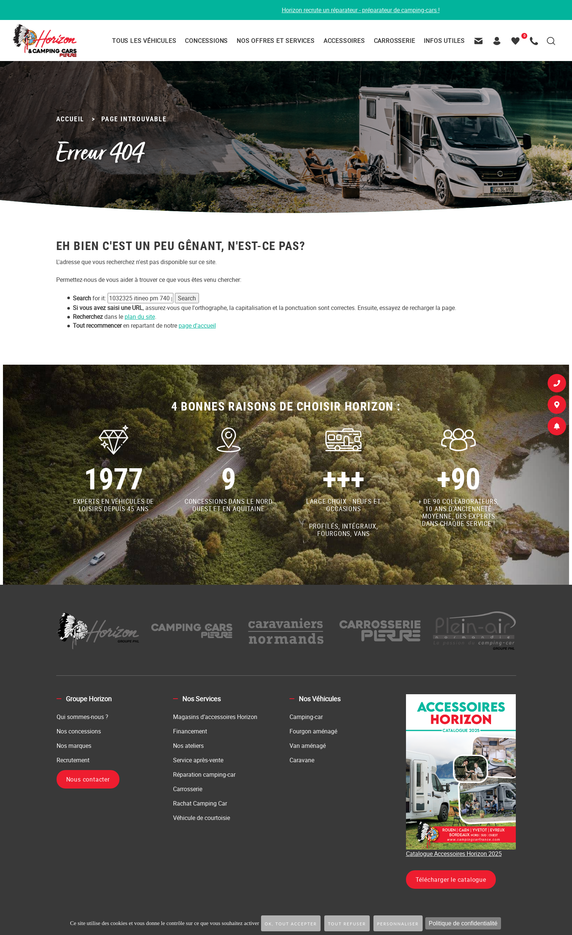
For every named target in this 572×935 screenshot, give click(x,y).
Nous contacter (88, 779)
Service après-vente (198, 760)
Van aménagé (308, 746)
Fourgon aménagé (313, 731)
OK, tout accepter (291, 923)
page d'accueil (197, 325)
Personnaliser (398, 923)
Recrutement (73, 760)
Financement (190, 731)
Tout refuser (347, 923)
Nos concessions (79, 731)
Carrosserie (187, 789)
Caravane (302, 760)
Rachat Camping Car (200, 803)
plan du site (140, 317)
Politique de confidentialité (463, 923)
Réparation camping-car (204, 774)
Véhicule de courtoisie (201, 818)
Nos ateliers (188, 746)
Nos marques (74, 746)
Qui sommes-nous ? (82, 717)
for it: (89, 298)
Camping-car (306, 717)
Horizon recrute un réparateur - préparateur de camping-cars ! (372, 10)
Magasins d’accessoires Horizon (215, 717)
